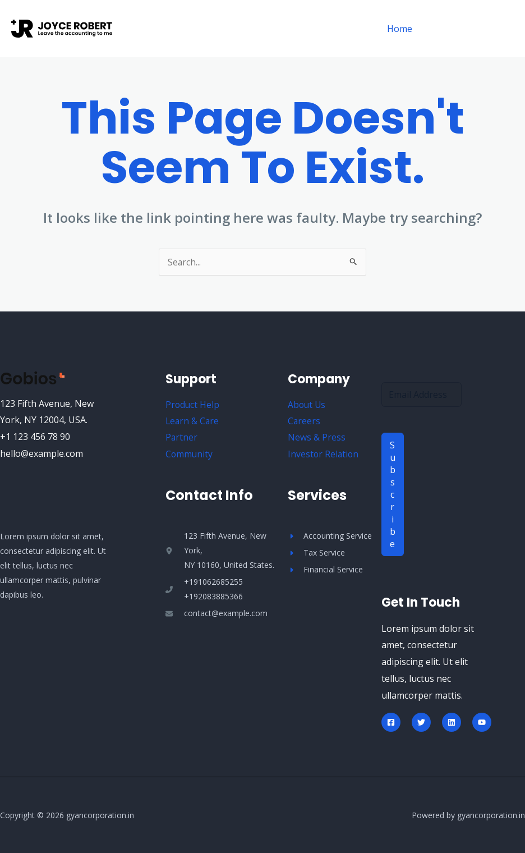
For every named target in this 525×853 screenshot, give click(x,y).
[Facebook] (390, 722)
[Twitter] (421, 722)
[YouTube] (481, 722)
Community (189, 454)
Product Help (192, 404)
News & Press (317, 438)
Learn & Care (192, 421)
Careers (304, 421)
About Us (307, 404)
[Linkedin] (451, 722)
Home (401, 28)
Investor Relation (324, 454)
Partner (181, 438)
